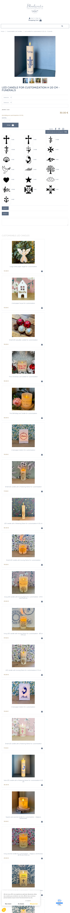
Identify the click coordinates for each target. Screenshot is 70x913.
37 (6, 454)
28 (39, 601)
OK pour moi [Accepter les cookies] (34, 904)
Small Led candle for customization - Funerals (18, 853)
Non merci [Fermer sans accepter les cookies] (8, 904)
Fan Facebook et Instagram (57, 132)
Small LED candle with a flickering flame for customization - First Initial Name (18, 634)
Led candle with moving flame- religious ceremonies (18, 597)
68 (6, 674)
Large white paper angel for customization (18, 266)
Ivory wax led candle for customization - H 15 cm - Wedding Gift (52, 781)
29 (39, 418)
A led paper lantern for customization (51, 340)
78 (39, 674)
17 (6, 381)
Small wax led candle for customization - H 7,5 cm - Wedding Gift (51, 744)
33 (39, 307)
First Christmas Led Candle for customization (51, 303)
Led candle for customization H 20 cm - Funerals (31, 89)
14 (6, 271)
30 (39, 381)
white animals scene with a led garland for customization (18, 817)
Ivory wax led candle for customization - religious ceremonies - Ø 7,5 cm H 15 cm (51, 560)
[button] (4, 910)
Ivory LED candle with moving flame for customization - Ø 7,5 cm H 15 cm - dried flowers (51, 672)
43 (39, 454)
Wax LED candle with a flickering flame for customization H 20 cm (18, 524)
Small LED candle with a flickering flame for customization (18, 377)
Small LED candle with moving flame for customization (18, 414)
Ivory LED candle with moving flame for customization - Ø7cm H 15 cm (18, 450)
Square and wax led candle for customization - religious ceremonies (51, 524)
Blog (51, 129)
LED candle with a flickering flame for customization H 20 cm (51, 377)
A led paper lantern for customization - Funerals (51, 817)
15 (6, 307)
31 (6, 638)
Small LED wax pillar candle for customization (18, 303)
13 (39, 271)
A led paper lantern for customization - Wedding (18, 707)
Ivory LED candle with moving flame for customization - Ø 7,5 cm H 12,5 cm (51, 414)
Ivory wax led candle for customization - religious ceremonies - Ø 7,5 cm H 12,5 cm (18, 560)
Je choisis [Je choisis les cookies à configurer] (21, 904)
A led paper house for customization (51, 266)
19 (6, 418)
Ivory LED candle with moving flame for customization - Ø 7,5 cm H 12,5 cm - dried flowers (18, 672)
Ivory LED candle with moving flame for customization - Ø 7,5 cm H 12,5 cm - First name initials (51, 635)
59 (6, 821)
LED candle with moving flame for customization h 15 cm (51, 450)
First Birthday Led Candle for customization (18, 340)
